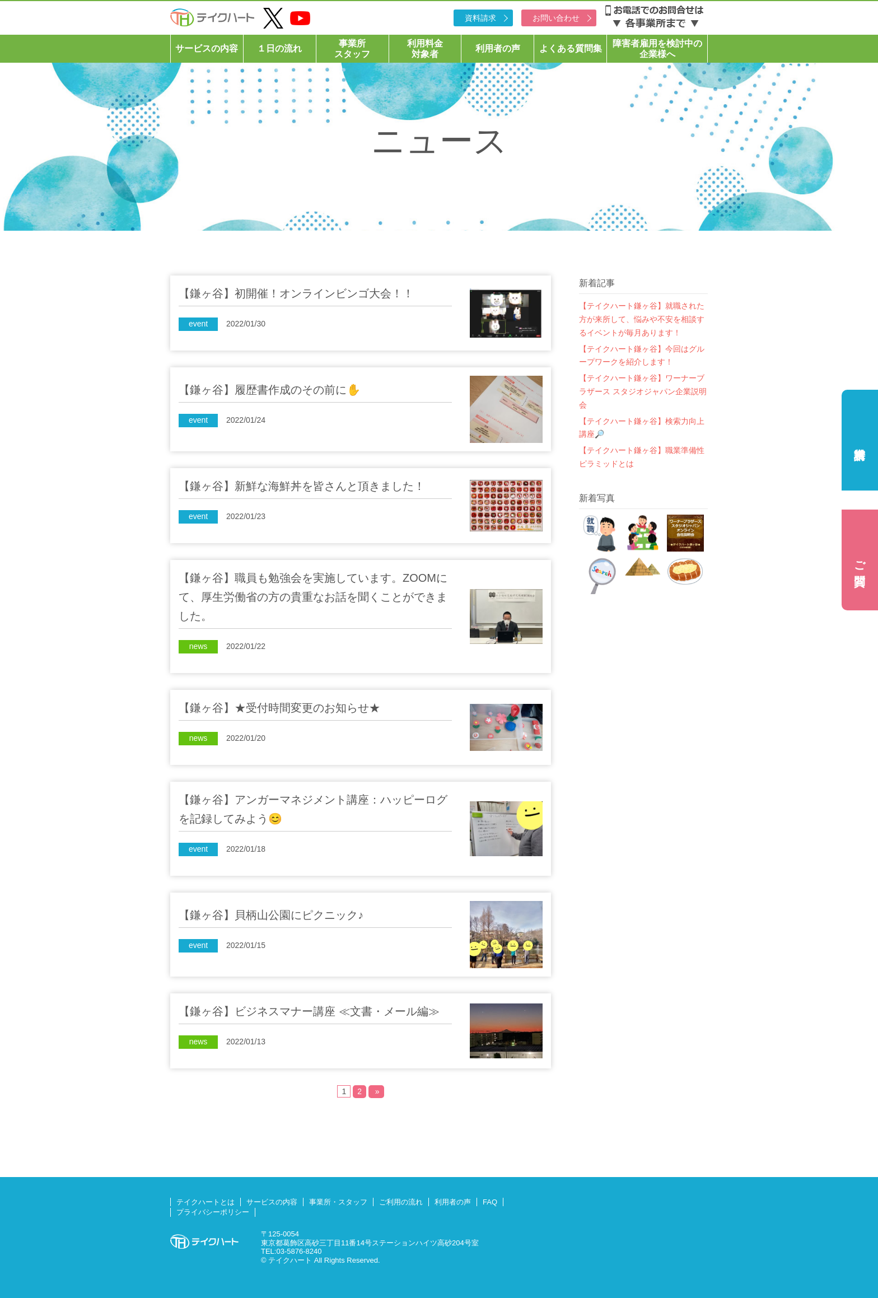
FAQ (490, 1202)
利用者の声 (497, 48)
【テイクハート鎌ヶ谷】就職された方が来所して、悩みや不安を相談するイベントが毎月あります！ (641, 319)
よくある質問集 (570, 48)
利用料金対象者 (425, 49)
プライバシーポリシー (212, 1212)
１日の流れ (279, 48)
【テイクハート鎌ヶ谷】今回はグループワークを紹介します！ (641, 355)
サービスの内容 (206, 48)
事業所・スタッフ (338, 1202)
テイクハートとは (205, 1202)
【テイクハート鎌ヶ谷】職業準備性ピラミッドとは (641, 457)
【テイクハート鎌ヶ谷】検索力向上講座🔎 (641, 428)
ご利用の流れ (401, 1202)
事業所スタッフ (352, 49)
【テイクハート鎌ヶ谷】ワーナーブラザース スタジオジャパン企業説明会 (643, 391)
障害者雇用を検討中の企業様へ (657, 49)
